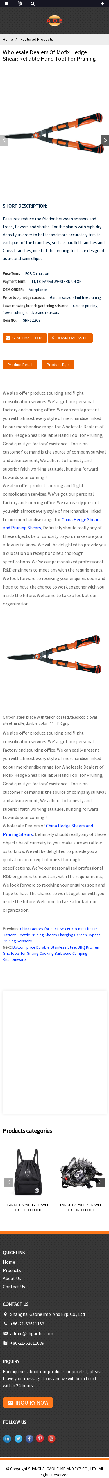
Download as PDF (73, 338)
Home (8, 39)
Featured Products (37, 39)
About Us (12, 1278)
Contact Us (14, 1286)
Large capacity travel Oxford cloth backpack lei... (28, 1207)
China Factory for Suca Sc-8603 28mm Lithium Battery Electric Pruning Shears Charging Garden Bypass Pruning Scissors (52, 935)
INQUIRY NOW (32, 1402)
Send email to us (28, 338)
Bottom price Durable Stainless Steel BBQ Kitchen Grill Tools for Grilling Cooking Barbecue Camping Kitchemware (51, 953)
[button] (105, 140)
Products (12, 1270)
